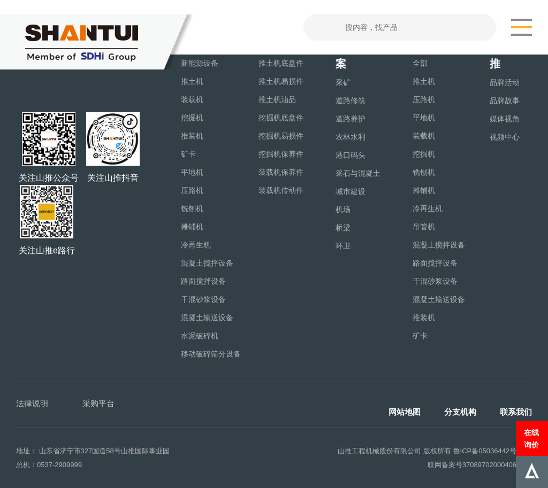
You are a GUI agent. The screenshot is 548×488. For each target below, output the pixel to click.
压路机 (192, 190)
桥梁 (343, 227)
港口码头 (351, 155)
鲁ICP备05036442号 (485, 451)
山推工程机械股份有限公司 (379, 451)
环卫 (343, 246)
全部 (420, 63)
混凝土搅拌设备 (207, 263)
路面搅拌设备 (203, 281)
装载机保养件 (280, 172)
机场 (343, 209)
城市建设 (351, 191)
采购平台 (98, 403)
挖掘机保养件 (280, 154)
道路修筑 (351, 100)
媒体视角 (505, 118)
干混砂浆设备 (203, 299)
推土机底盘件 (280, 63)
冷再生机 (196, 245)
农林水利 (351, 137)
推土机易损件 (280, 81)
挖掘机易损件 (280, 135)
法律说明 (32, 403)
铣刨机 (192, 208)
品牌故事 (505, 100)
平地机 (192, 172)
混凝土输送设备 (207, 317)
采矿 (343, 82)
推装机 (192, 135)
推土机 (192, 81)
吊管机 (424, 226)
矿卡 (188, 154)
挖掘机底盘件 (280, 117)
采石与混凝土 (358, 173)
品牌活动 (505, 82)
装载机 (192, 99)
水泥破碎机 (199, 335)
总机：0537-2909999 (49, 465)
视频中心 (505, 137)
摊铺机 (192, 226)
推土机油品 (277, 99)
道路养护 (351, 118)
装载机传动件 (280, 190)
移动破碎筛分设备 (211, 354)
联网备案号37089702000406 (472, 465)
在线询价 (531, 438)
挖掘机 (192, 117)
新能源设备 (199, 63)
